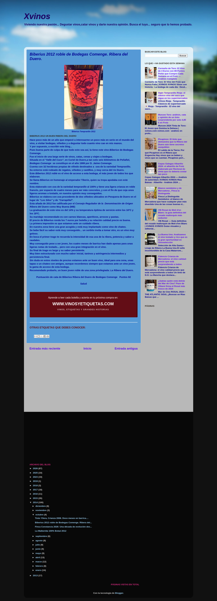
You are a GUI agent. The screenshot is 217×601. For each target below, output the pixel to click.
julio (38, 545)
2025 (35, 473)
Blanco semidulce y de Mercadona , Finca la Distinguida (170, 190)
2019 (35, 481)
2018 (35, 485)
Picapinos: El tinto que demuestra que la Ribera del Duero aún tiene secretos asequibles (172, 143)
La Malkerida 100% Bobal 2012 (50, 531)
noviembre (41, 510)
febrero (40, 566)
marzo (39, 561)
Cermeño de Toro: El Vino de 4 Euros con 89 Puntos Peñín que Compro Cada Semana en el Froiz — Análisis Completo (171, 73)
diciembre (41, 506)
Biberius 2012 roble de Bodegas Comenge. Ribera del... (63, 522)
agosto (39, 540)
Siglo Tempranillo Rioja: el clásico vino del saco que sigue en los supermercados (172, 95)
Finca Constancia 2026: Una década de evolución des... (63, 526)
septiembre (42, 536)
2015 (35, 498)
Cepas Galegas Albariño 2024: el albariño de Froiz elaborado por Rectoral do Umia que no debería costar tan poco (172, 168)
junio (38, 549)
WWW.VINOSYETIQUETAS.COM (83, 304)
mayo (39, 553)
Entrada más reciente (45, 348)
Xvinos (37, 16)
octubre (40, 514)
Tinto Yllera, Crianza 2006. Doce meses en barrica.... (61, 518)
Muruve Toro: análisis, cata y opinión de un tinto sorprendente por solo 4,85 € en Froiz (172, 119)
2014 (35, 502)
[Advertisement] (105, 39)
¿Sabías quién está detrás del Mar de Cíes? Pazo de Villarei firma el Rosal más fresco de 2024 (171, 285)
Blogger (119, 593)
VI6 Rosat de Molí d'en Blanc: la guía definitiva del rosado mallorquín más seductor (172, 214)
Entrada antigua (126, 348)
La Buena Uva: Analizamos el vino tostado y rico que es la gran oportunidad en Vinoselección (172, 238)
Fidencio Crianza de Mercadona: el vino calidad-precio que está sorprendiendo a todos (172, 260)
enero (39, 570)
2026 (35, 468)
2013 (35, 575)
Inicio (87, 348)
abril (38, 557)
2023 (35, 477)
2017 (35, 489)
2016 (35, 494)
